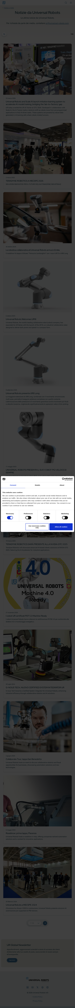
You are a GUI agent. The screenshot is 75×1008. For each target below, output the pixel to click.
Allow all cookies (61, 527)
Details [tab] (37, 485)
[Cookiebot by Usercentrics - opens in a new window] (63, 479)
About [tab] (62, 485)
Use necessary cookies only (37, 527)
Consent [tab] (13, 485)
